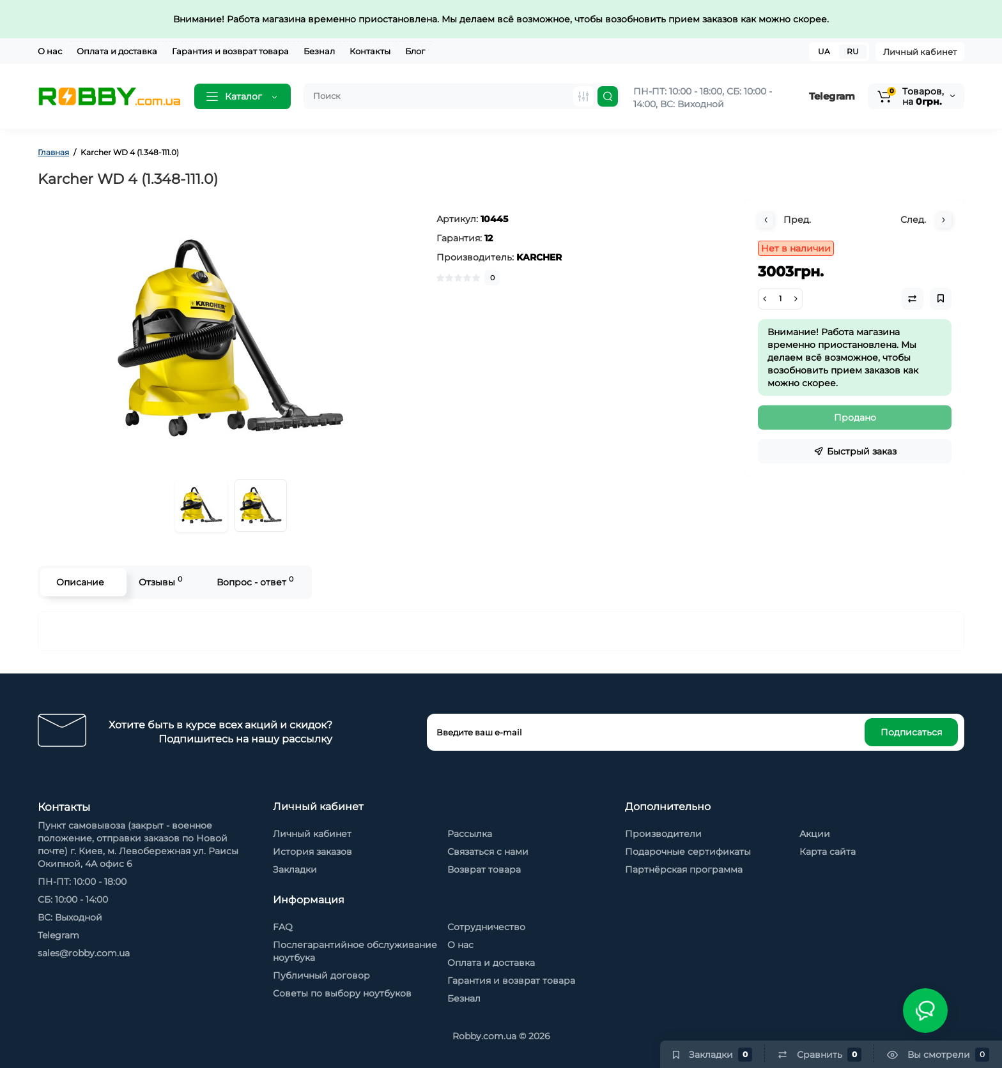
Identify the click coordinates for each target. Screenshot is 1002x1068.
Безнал (319, 51)
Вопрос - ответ (255, 581)
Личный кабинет (920, 52)
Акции (814, 833)
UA (824, 51)
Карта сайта (827, 851)
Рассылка (469, 833)
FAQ (283, 927)
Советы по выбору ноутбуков (342, 993)
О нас (50, 51)
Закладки (295, 869)
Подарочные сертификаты (688, 851)
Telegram (832, 96)
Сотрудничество (486, 927)
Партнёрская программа (684, 869)
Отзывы (160, 581)
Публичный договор (321, 975)
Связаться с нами (487, 851)
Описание (80, 582)
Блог (415, 51)
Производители (663, 833)
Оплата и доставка (117, 51)
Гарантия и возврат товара (230, 51)
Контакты (370, 51)
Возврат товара (484, 869)
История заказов (312, 851)
